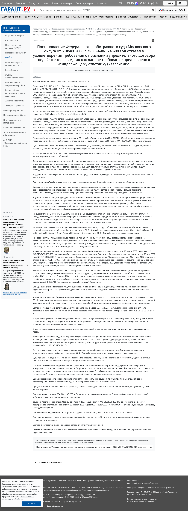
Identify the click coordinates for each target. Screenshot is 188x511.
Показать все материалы (48, 462)
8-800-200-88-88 (133, 480)
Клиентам (102, 3)
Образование (106, 16)
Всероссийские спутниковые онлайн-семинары (15, 93)
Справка (37, 76)
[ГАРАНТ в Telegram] (140, 3)
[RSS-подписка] (156, 3)
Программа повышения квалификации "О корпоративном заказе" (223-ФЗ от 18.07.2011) (15, 264)
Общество (133, 16)
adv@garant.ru (171, 492)
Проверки (163, 16)
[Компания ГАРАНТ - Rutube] (152, 3)
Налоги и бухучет (33, 16)
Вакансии (21, 3)
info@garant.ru (75, 501)
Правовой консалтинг (15, 52)
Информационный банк (14, 115)
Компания (6, 3)
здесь (111, 70)
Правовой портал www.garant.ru (13, 64)
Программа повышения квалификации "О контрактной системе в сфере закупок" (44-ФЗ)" (13, 223)
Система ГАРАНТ (13, 40)
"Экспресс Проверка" (15, 105)
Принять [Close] (31, 503)
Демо (55, 3)
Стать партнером (85, 3)
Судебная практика (11, 16)
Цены (46, 3)
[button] (172, 10)
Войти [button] (169, 3)
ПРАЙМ (8, 57)
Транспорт (120, 16)
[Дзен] (132, 3)
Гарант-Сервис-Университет (52, 506)
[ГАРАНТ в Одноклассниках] (148, 3)
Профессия (150, 16)
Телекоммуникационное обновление (14, 134)
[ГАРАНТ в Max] (136, 3)
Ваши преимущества (13, 110)
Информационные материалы (12, 121)
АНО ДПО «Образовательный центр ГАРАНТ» (15, 143)
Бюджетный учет (179, 16)
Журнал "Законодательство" (14, 76)
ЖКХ (95, 16)
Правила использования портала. (95, 490)
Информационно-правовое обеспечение (14, 29)
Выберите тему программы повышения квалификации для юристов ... (14, 293)
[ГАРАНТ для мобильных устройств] (124, 3)
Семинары (66, 3)
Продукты (34, 3)
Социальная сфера (81, 16)
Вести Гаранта (11, 70)
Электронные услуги (14, 100)
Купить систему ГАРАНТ (14, 127)
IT (141, 16)
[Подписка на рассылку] (120, 3)
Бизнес (47, 16)
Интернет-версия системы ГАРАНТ (13, 46)
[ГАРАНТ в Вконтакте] (128, 3)
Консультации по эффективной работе (15, 84)
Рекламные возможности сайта (139, 494)
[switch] (36, 10)
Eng (181, 3)
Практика (57, 16)
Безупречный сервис (15, 35)
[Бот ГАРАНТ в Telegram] (144, 3)
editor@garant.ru (167, 487)
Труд (67, 16)
